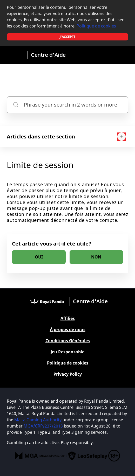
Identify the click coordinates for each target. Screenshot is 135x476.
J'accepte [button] (68, 36)
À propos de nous (67, 329)
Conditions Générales (67, 340)
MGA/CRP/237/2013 (43, 426)
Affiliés (67, 318)
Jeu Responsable (67, 351)
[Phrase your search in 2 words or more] (67, 104)
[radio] (39, 257)
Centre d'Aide (48, 54)
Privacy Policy (67, 374)
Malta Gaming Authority (38, 420)
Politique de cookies (96, 26)
